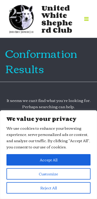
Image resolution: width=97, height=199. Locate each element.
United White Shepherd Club (56, 19)
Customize (48, 173)
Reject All (48, 187)
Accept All (48, 159)
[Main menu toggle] (86, 18)
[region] (48, 154)
